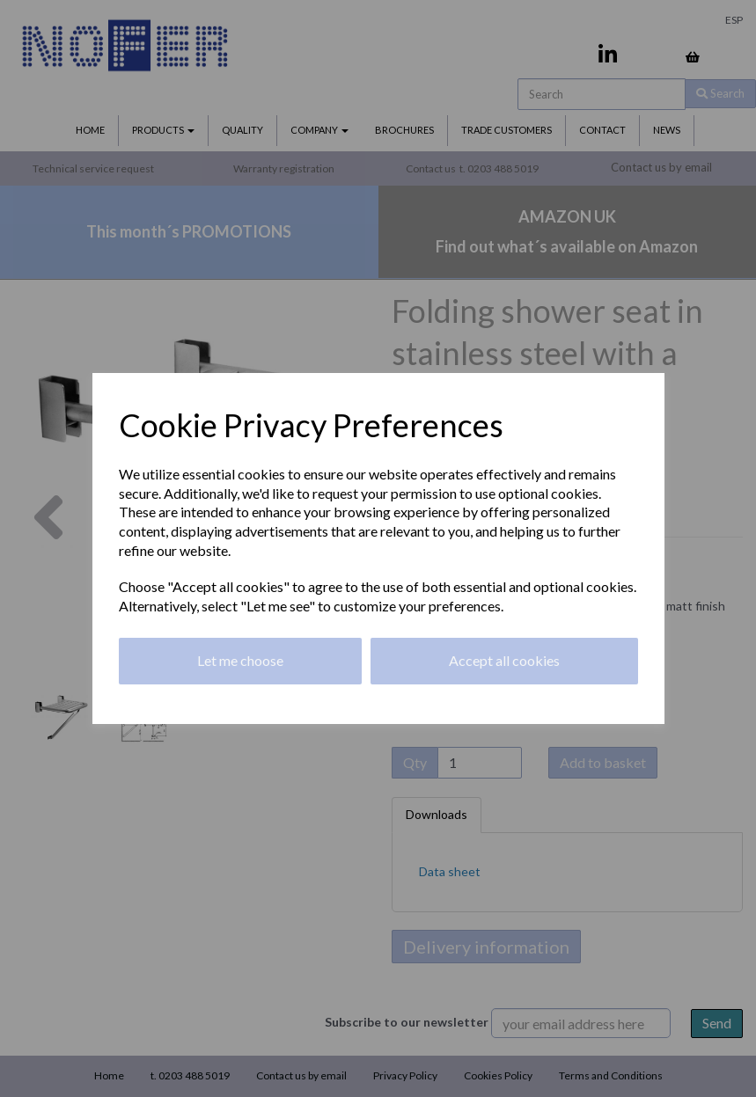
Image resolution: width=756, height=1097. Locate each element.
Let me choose (240, 660)
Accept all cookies (504, 660)
